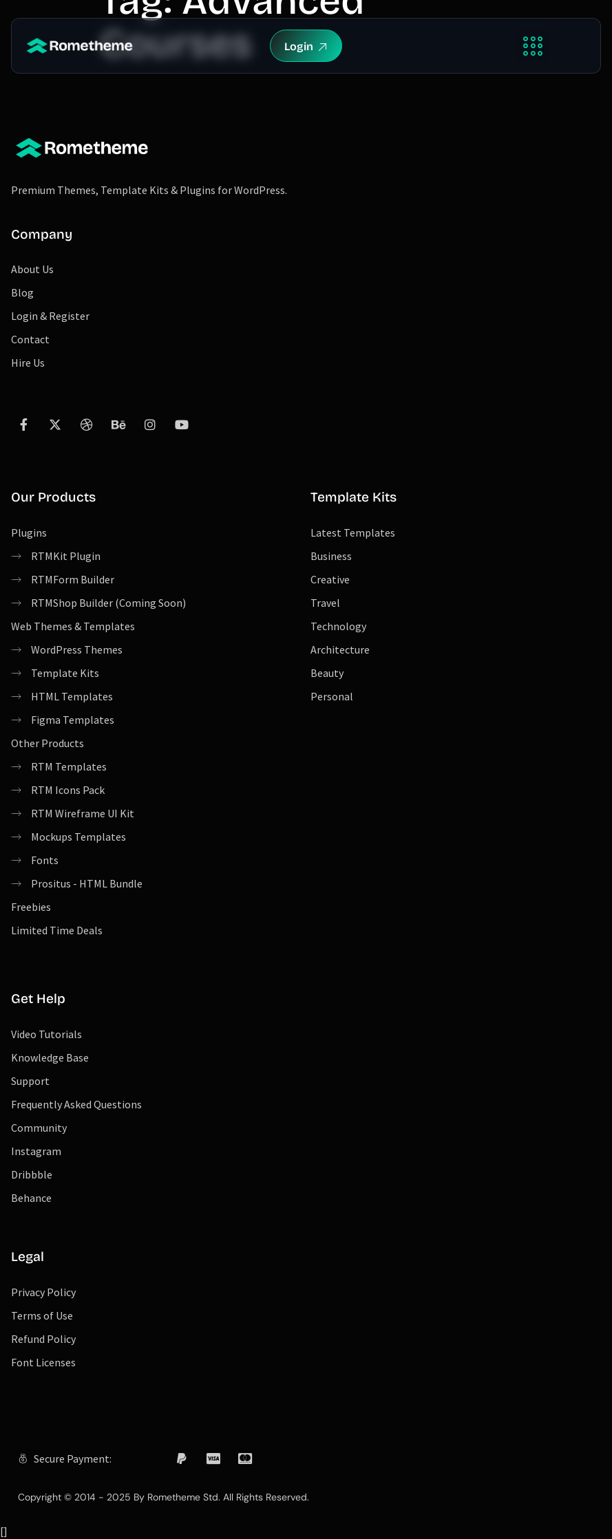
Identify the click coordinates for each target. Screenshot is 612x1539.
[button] (532, 45)
